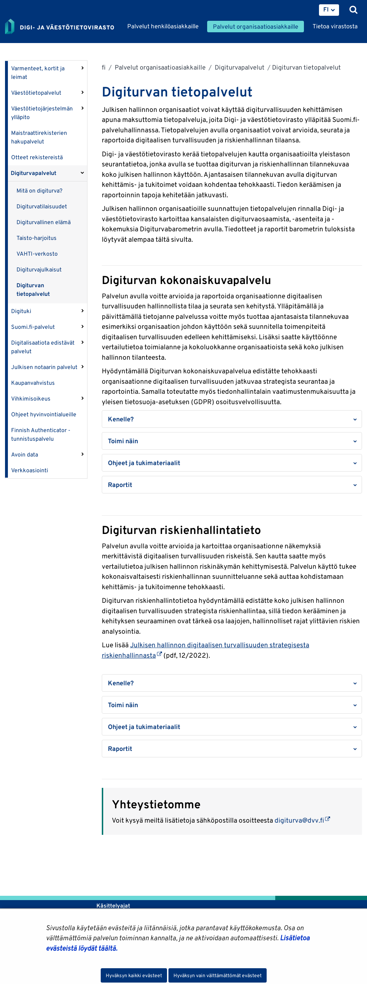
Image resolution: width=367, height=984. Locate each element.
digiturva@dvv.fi (302, 820)
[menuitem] (329, 10)
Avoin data (24, 454)
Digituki (21, 311)
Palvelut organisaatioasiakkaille (159, 67)
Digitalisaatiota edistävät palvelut (43, 347)
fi (104, 67)
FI (326, 9)
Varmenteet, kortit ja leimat (38, 73)
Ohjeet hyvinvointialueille (43, 414)
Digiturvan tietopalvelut (33, 290)
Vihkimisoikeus (31, 398)
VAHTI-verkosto (37, 253)
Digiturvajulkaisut (39, 269)
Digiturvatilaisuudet (41, 206)
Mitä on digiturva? (39, 190)
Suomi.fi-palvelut (33, 327)
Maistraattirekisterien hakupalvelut (39, 137)
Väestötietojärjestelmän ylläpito (42, 113)
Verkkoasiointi (29, 470)
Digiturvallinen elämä (43, 222)
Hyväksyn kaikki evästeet (134, 975)
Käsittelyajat (113, 905)
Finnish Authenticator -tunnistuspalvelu (40, 434)
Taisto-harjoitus (36, 238)
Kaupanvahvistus (33, 383)
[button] (232, 419)
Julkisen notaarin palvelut (44, 367)
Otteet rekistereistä (37, 157)
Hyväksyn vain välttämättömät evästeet (217, 975)
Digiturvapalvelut (33, 173)
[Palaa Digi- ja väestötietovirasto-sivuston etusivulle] (59, 27)
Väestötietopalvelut (36, 92)
